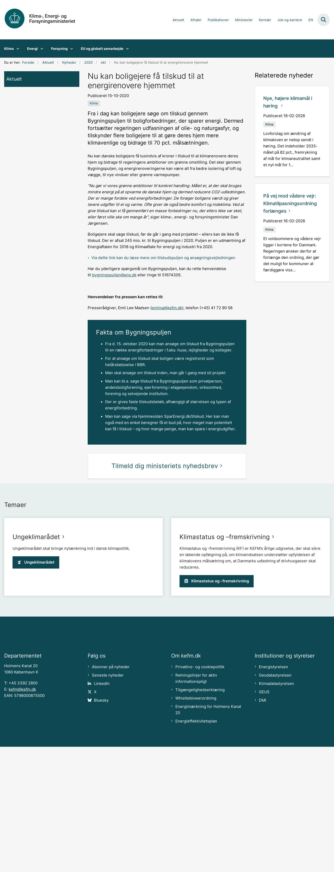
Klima (9, 48)
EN (310, 20)
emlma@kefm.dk (167, 308)
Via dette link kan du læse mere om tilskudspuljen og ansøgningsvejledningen (163, 257)
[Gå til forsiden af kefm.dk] (44, 19)
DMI (262, 825)
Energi (32, 48)
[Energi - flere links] (40, 48)
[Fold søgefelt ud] (323, 20)
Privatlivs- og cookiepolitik (199, 792)
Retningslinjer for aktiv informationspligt (196, 803)
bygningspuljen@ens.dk (114, 275)
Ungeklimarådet (36, 649)
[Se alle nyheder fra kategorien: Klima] (94, 103)
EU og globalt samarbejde (102, 48)
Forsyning (59, 48)
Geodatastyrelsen (275, 800)
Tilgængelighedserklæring (200, 815)
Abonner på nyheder (111, 792)
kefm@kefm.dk (22, 814)
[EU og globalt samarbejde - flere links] (126, 48)
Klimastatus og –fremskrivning (225, 649)
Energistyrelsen (273, 792)
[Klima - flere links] (16, 48)
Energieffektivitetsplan (196, 846)
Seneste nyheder (108, 800)
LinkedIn (102, 809)
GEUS (264, 817)
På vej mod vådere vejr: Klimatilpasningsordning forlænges (290, 203)
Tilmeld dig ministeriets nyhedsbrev (164, 466)
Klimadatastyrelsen (276, 809)
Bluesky (101, 825)
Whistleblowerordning (195, 823)
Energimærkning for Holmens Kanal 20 (208, 834)
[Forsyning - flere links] (70, 48)
